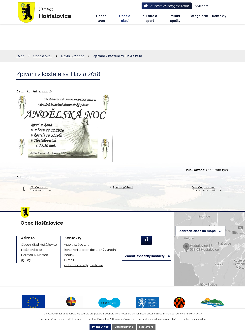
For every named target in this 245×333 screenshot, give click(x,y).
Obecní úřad (101, 18)
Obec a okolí (124, 18)
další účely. (196, 313)
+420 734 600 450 (76, 244)
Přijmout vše (100, 326)
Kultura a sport (150, 18)
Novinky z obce (72, 56)
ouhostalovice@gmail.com (83, 265)
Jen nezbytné (124, 326)
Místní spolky (175, 18)
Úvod (86, 17)
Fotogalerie (198, 16)
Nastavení (146, 326)
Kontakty (219, 16)
